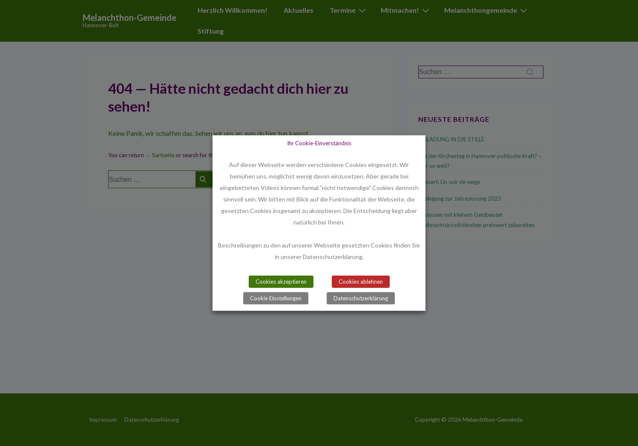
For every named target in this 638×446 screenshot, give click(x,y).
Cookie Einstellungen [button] (276, 298)
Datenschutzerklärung (360, 298)
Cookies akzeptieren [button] (281, 281)
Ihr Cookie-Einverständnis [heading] (319, 142)
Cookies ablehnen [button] (361, 281)
